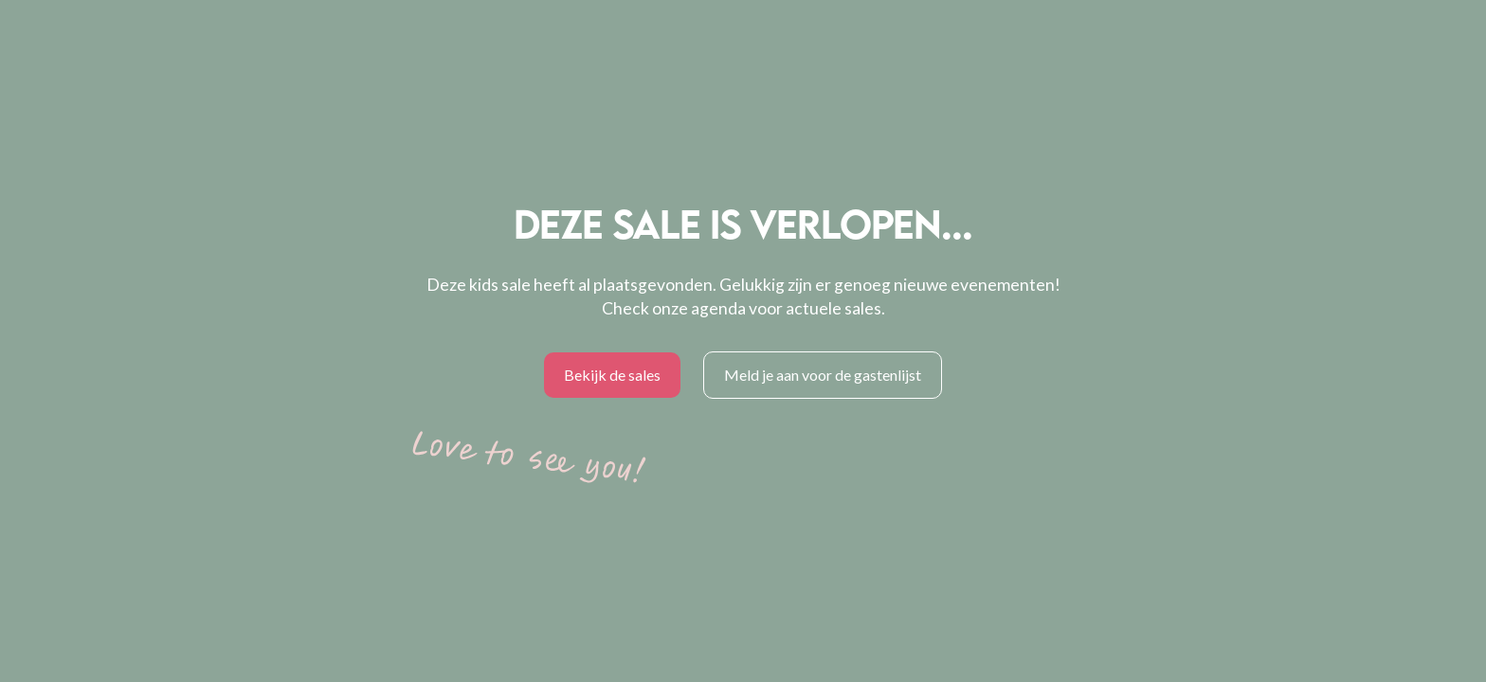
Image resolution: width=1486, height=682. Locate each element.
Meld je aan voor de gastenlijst (822, 375)
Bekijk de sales (612, 375)
